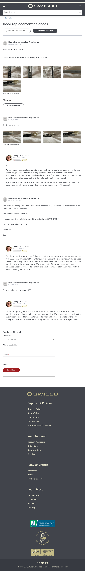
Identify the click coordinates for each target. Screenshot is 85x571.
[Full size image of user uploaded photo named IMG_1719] (12, 137)
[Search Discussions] (19, 31)
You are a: (7, 335)
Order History (33, 446)
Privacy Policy (34, 417)
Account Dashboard (36, 442)
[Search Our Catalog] (39, 12)
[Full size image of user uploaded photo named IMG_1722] (12, 86)
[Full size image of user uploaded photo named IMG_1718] (52, 137)
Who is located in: (10, 345)
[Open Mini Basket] (80, 6)
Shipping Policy (34, 409)
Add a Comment (13, 105)
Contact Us (33, 499)
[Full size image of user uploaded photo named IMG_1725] (32, 72)
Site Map (31, 508)
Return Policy (33, 413)
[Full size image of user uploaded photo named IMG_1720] (32, 137)
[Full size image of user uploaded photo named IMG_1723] (72, 72)
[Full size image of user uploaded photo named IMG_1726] (12, 72)
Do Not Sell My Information (39, 425)
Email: (5, 355)
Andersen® (32, 471)
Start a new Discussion (45, 30)
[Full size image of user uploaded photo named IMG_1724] (52, 72)
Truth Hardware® (35, 479)
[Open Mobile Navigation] (4, 5)
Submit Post (11, 370)
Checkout (32, 454)
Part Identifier (34, 495)
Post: (5, 364)
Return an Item (34, 450)
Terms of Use (33, 421)
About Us (32, 503)
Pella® (30, 475)
